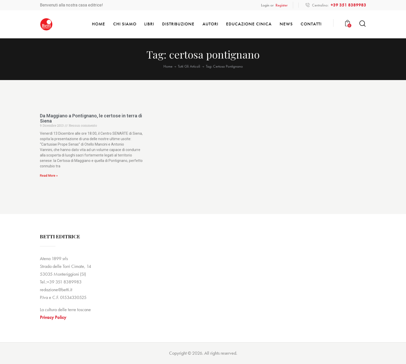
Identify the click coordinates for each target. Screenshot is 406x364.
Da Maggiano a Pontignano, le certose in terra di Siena (91, 118)
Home (167, 66)
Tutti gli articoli (189, 66)
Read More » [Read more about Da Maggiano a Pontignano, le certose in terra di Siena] (49, 175)
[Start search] (362, 23)
